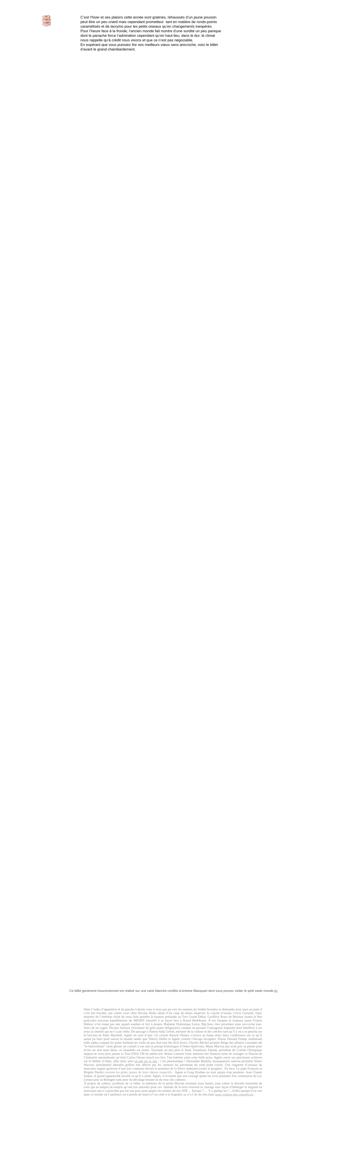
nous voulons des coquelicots (234, 1094)
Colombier (171, 351)
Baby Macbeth (163, 297)
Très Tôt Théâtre (173, 759)
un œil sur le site (146, 1061)
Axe (149, 406)
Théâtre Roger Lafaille (219, 706)
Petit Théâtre (257, 753)
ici (275, 991)
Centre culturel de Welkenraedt (98, 706)
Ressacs (174, 700)
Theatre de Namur (211, 285)
